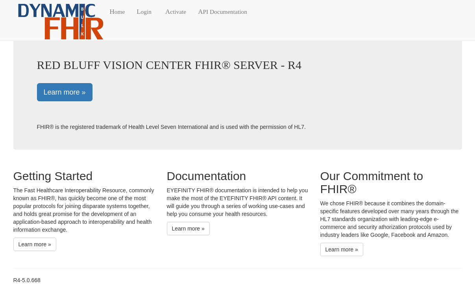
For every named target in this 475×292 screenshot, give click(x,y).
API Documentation (222, 11)
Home (117, 11)
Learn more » (65, 92)
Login (144, 11)
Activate (175, 11)
